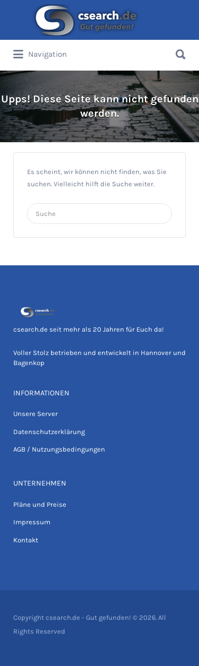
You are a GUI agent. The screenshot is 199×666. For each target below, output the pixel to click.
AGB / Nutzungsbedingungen (59, 449)
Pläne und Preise (39, 504)
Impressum (31, 522)
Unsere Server (35, 414)
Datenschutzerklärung (49, 432)
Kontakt (25, 540)
